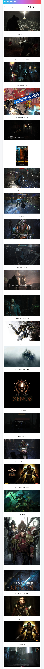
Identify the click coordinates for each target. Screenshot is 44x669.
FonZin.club (11, 2)
